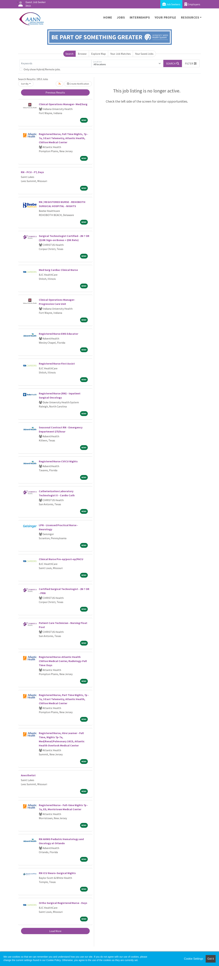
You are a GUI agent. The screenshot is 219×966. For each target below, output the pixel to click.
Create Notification (78, 83)
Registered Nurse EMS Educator (58, 333)
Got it (210, 958)
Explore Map (98, 53)
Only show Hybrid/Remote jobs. (42, 69)
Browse (82, 53)
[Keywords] (55, 63)
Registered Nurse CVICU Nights (58, 461)
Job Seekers (171, 4)
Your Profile (165, 17)
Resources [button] (190, 17)
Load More (55, 931)
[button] (190, 63)
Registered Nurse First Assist (57, 363)
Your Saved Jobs (144, 53)
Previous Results (55, 92)
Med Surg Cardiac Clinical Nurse (58, 270)
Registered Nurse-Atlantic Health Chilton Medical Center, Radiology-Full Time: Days (63, 661)
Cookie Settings (193, 958)
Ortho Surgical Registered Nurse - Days (63, 903)
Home (107, 17)
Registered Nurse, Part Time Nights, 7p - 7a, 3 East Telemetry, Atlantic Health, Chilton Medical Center (64, 699)
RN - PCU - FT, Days (32, 172)
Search (69, 53)
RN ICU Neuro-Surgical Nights (57, 873)
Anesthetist (28, 775)
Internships (140, 17)
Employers (192, 4)
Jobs (121, 17)
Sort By (25, 83)
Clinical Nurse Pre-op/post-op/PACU (61, 559)
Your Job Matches (120, 53)
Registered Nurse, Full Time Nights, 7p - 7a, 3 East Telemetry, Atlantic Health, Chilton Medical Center (63, 138)
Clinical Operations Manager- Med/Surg (63, 104)
